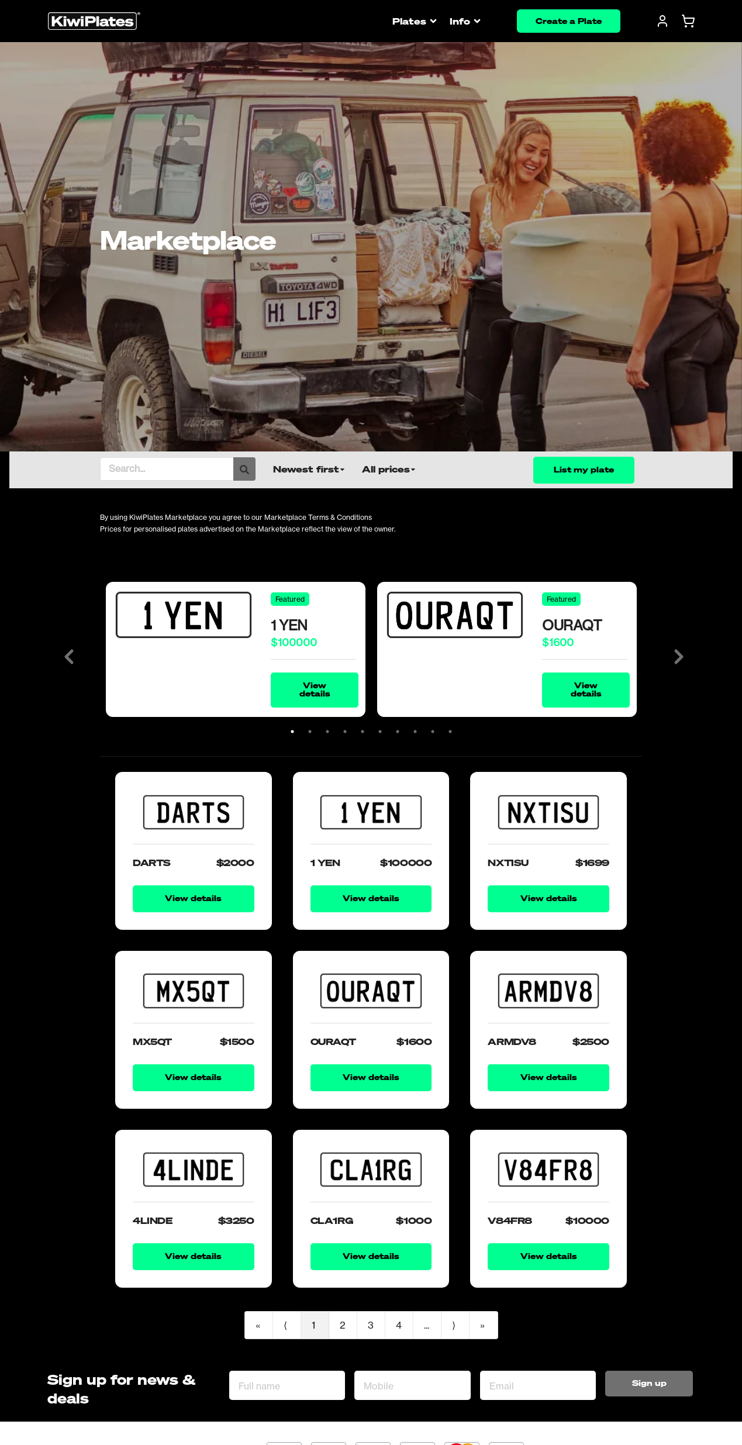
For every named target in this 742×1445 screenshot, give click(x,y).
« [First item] (258, 1325)
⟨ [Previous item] (285, 1325)
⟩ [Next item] (453, 1325)
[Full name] (287, 1385)
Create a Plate (569, 20)
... (426, 1325)
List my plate (584, 469)
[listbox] (317, 469)
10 (450, 731)
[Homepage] (94, 21)
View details (314, 689)
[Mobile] (412, 1385)
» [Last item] (482, 1325)
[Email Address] (538, 1385)
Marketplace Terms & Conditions (318, 517)
